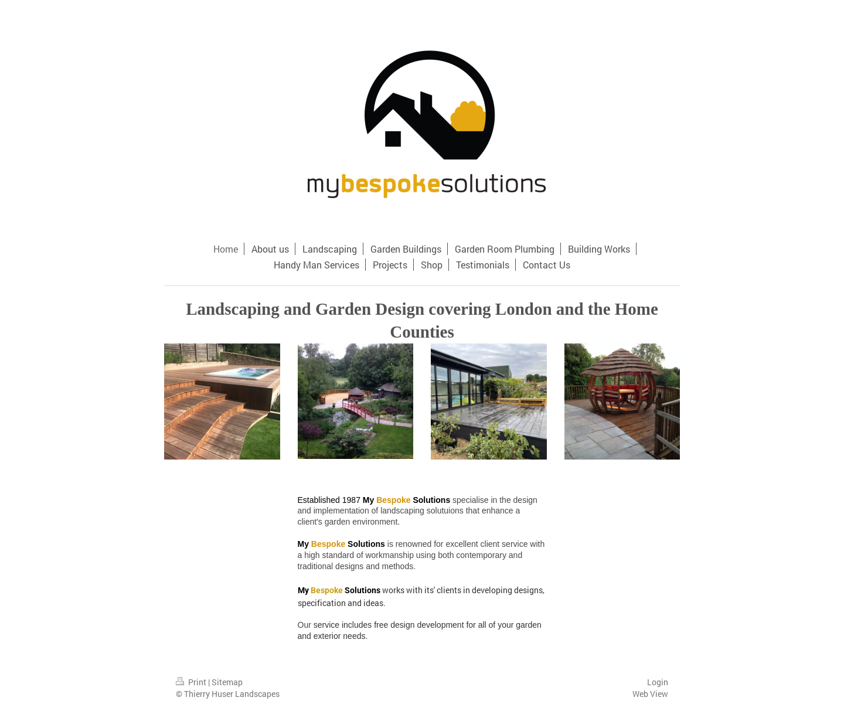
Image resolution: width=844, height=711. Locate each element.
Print (192, 682)
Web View (650, 693)
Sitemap (227, 682)
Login (657, 682)
